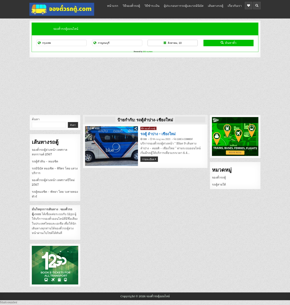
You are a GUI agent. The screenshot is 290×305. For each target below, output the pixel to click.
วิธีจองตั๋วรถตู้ (131, 5)
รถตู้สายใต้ (219, 184)
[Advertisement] (145, 85)
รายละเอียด (148, 159)
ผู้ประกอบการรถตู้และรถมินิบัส (183, 5)
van (145, 139)
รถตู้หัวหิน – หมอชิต (45, 161)
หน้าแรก (112, 5)
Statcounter (8, 302)
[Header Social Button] (248, 5)
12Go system (148, 52)
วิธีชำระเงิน (151, 5)
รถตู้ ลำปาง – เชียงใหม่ (157, 134)
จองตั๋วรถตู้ (150, 128)
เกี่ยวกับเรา (235, 5)
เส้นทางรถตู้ (215, 5)
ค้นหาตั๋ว (228, 42)
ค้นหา (36, 119)
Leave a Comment (185, 139)
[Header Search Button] (257, 5)
